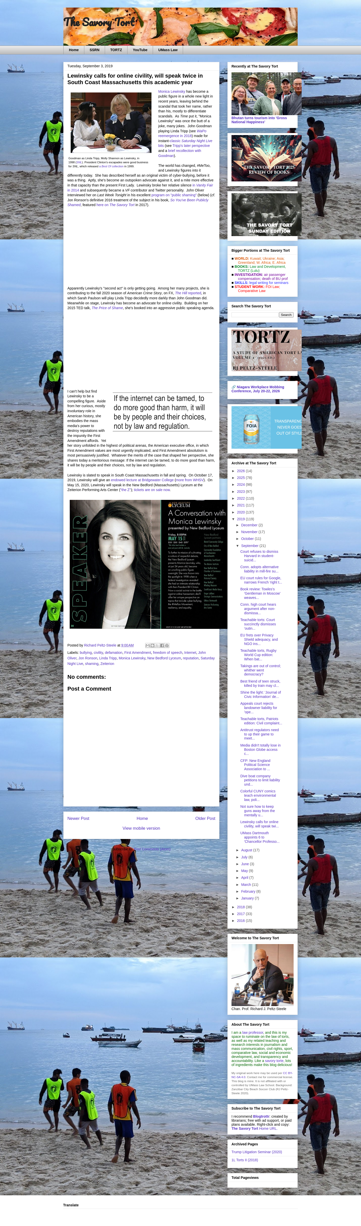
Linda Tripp (108, 658)
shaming (91, 664)
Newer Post (78, 818)
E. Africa (279, 263)
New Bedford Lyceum (164, 658)
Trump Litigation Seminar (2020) (256, 1152)
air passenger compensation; (260, 277)
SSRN (94, 50)
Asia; (281, 258)
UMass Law (167, 50)
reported (188, 293)
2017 (241, 914)
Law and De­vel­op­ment (267, 267)
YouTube (140, 50)
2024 (241, 484)
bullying (86, 653)
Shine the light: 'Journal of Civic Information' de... (260, 694)
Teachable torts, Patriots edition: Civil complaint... (261, 721)
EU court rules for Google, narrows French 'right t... (261, 580)
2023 (241, 492)
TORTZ (116, 50)
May (245, 871)
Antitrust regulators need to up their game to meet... (259, 734)
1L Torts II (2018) (244, 1160)
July (244, 857)
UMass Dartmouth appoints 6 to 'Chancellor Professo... (259, 837)
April (245, 878)
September (250, 546)
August (247, 850)
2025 (241, 478)
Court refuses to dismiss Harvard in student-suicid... (259, 556)
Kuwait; (256, 258)
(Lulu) (255, 271)
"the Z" (125, 490)
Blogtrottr (261, 1116)
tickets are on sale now (152, 490)
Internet (190, 653)
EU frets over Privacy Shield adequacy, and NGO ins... (259, 639)
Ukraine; (269, 258)
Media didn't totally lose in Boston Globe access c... (260, 749)
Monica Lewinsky (171, 91)
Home (74, 50)
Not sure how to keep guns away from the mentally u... (257, 810)
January (248, 898)
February (248, 891)
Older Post (205, 818)
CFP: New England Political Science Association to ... (255, 765)
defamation (113, 653)
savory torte (274, 1061)
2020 (241, 512)
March (246, 885)
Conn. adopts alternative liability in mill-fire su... (259, 569)
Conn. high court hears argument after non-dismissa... (258, 608)
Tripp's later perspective (191, 146)
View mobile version (141, 828)
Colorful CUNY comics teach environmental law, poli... (258, 795)
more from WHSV (190, 480)
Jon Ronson (88, 658)
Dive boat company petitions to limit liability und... (260, 780)
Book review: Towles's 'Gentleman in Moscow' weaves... (260, 593)
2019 (241, 519)
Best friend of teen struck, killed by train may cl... (260, 683)
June (245, 864)
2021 (241, 505)
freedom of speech (167, 653)
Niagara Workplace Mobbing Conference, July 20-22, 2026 (257, 389)
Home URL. (254, 1128)
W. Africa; (263, 263)
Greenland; (246, 263)
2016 (241, 921)
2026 (241, 471)
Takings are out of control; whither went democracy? (260, 670)
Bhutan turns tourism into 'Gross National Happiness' (259, 120)
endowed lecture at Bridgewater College (142, 480)
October (248, 539)
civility (98, 653)
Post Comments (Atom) (152, 849)
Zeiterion (107, 664)
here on (115, 205)
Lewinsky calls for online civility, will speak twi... (259, 824)
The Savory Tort (98, 22)
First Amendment (137, 653)
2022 (241, 498)
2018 (241, 907)
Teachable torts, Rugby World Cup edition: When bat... (258, 655)
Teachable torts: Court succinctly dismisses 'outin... (258, 624)
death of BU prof (275, 279)
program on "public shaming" (174, 195)
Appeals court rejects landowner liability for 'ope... (258, 707)
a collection (111, 166)
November (249, 532)
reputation (191, 658)
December (249, 525)
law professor (252, 1032)
